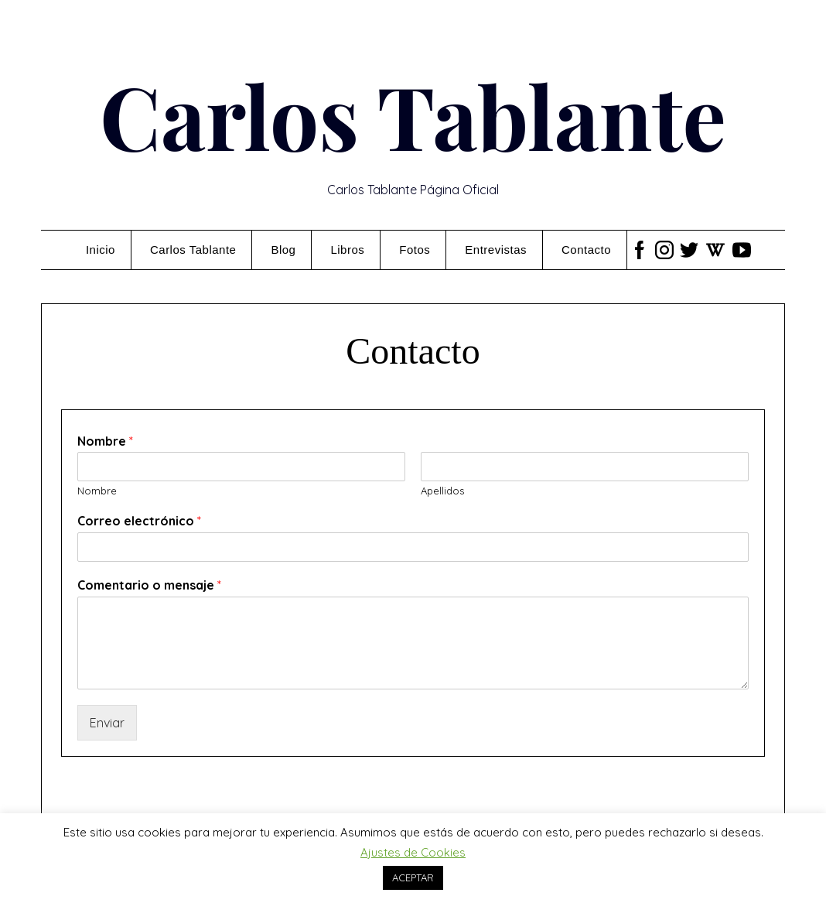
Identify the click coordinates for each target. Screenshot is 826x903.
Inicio (100, 249)
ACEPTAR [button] (413, 877)
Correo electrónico (139, 520)
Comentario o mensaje (149, 585)
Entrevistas (496, 249)
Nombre (105, 441)
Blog (283, 249)
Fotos (414, 249)
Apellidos (442, 490)
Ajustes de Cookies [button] (413, 852)
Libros (347, 249)
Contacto (586, 249)
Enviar (107, 722)
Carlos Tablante (413, 115)
